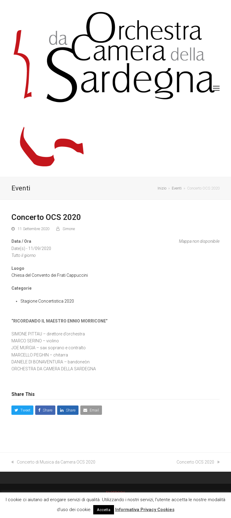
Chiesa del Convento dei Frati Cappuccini (49, 275)
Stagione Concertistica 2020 (47, 301)
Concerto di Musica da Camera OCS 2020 (53, 462)
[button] (216, 88)
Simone (69, 229)
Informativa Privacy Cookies (144, 509)
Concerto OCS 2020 (198, 462)
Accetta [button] (103, 509)
